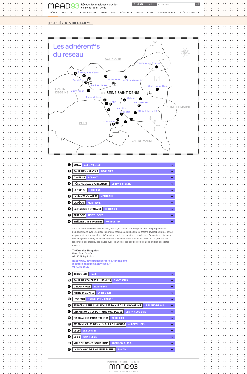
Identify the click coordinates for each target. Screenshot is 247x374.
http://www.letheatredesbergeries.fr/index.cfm (99, 260)
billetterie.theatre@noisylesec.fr (91, 263)
